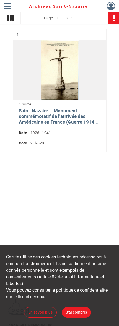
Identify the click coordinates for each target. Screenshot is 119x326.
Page (48, 18)
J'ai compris (76, 312)
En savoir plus (40, 312)
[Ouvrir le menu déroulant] (7, 6)
